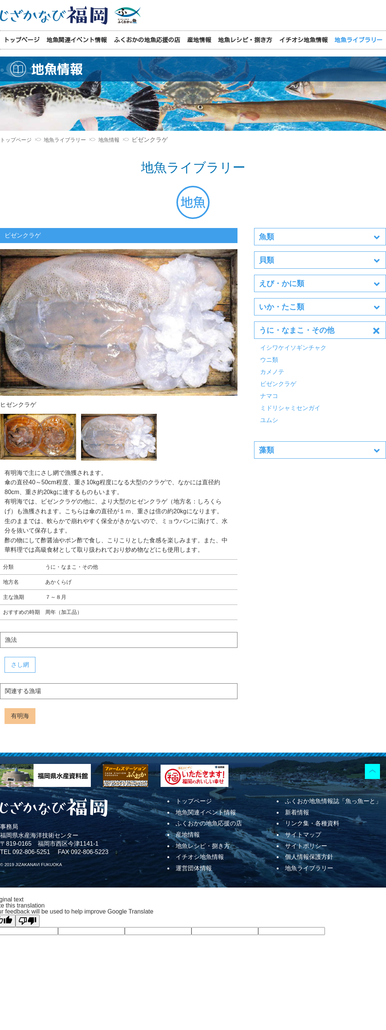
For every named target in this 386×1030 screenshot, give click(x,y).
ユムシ (269, 420)
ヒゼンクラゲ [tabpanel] (118, 328)
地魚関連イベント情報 (76, 40)
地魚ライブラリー (358, 40)
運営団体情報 (194, 868)
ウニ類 (269, 360)
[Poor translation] (27, 921)
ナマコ (269, 396)
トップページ (21, 40)
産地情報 (199, 40)
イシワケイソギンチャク (293, 347)
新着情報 (297, 812)
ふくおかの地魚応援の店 (147, 40)
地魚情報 (108, 140)
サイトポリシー (306, 846)
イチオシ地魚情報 (303, 40)
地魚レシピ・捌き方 (245, 40)
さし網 (20, 664)
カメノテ (272, 372)
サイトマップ (303, 834)
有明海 (20, 716)
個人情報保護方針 (309, 857)
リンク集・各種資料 (312, 823)
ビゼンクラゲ (278, 384)
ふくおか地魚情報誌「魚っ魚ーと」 (333, 801)
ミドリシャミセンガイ (290, 408)
